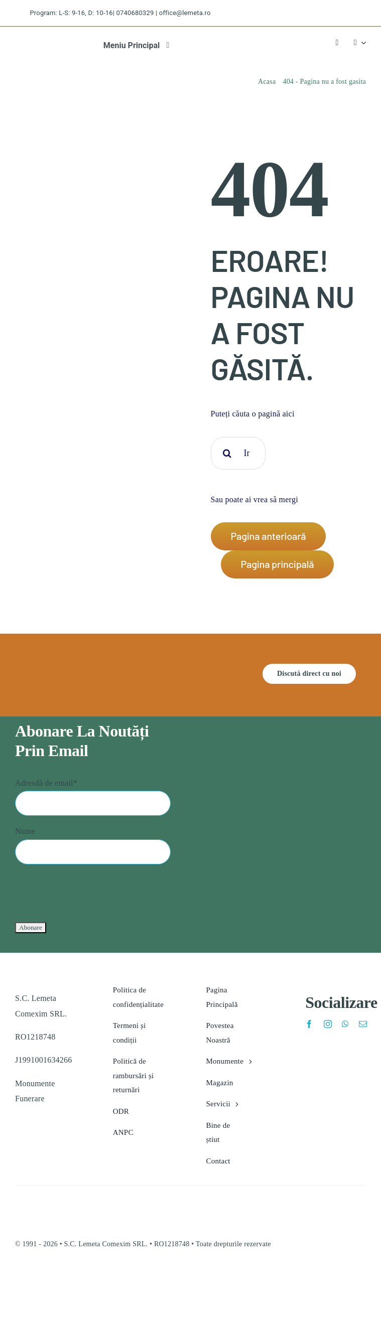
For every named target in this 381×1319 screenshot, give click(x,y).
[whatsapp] (345, 1024)
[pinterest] (347, 13)
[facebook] (294, 13)
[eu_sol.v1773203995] (58, 1280)
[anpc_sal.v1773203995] (292, 1280)
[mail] (363, 1024)
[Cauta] (227, 453)
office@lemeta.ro (185, 13)
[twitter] (311, 13)
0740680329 (135, 13)
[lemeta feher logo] (54, 667)
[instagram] (329, 13)
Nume (25, 831)
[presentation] (91, 892)
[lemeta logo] (34, 43)
